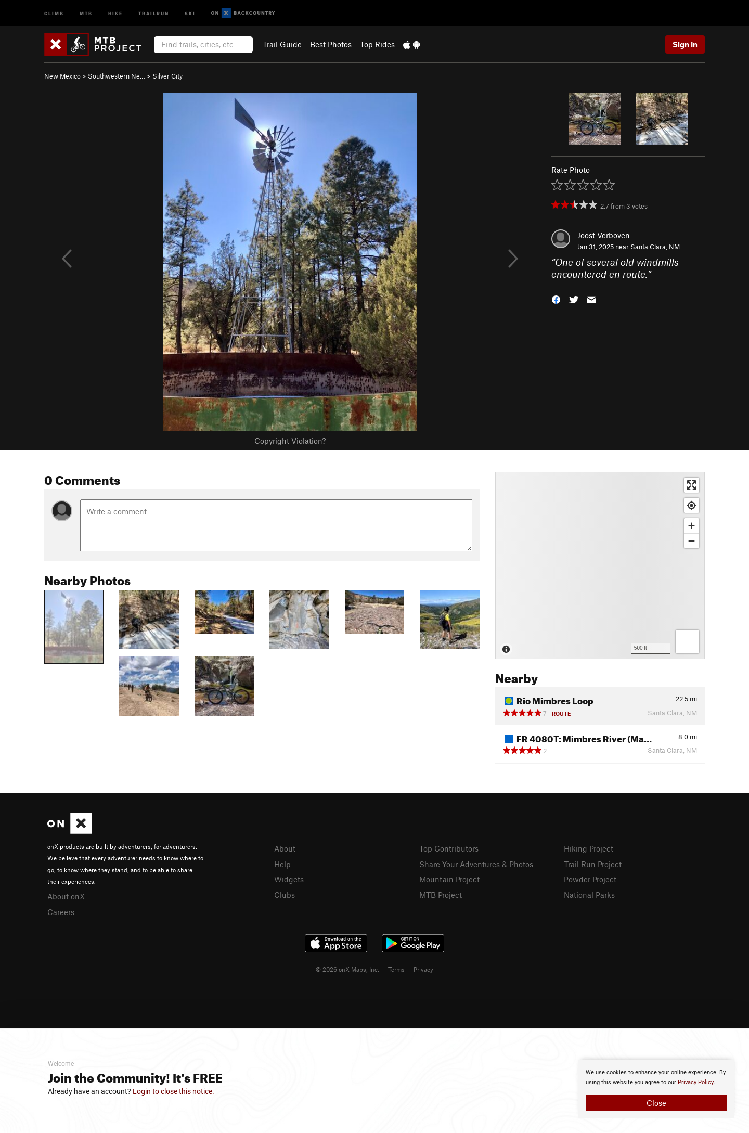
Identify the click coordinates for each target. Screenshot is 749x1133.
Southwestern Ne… (116, 76)
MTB (86, 12)
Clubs (284, 894)
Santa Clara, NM (655, 246)
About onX (66, 896)
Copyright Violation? (290, 440)
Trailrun (153, 12)
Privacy (423, 969)
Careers (60, 912)
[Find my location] (691, 505)
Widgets (289, 879)
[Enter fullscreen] (691, 485)
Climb (54, 12)
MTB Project (440, 894)
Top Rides (377, 44)
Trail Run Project (593, 864)
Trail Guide (282, 44)
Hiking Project (588, 848)
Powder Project (590, 879)
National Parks (589, 894)
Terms (396, 969)
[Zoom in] (691, 525)
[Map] (600, 565)
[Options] (687, 641)
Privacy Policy (696, 1082)
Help (282, 864)
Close (656, 1103)
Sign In (685, 44)
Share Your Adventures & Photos (476, 864)
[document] (656, 1089)
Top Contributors (449, 848)
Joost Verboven (603, 235)
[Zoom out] (691, 540)
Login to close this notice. (173, 1091)
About (284, 848)
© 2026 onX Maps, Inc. (347, 969)
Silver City (167, 76)
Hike (115, 12)
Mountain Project (449, 879)
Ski (190, 12)
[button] (556, 298)
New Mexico (62, 76)
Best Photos (331, 44)
